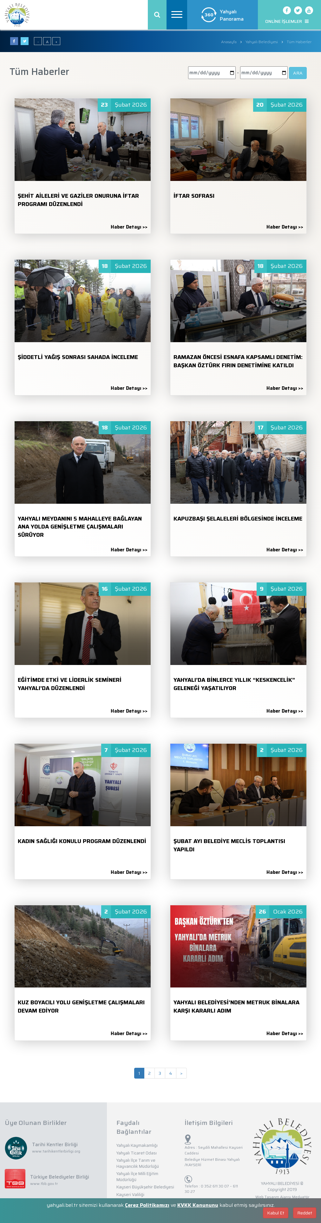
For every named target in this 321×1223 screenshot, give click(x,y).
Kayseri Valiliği (130, 1194)
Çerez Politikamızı (147, 1205)
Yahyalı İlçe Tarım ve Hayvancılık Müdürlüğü (137, 1163)
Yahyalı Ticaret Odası (136, 1153)
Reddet (304, 1212)
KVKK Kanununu (197, 1205)
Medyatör (300, 1197)
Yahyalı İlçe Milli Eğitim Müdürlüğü (137, 1176)
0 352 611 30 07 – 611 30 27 (211, 1188)
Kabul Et (275, 1212)
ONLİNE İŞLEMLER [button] (287, 21)
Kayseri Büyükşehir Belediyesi (145, 1187)
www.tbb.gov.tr (44, 1183)
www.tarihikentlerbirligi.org (56, 1151)
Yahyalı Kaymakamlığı (137, 1145)
